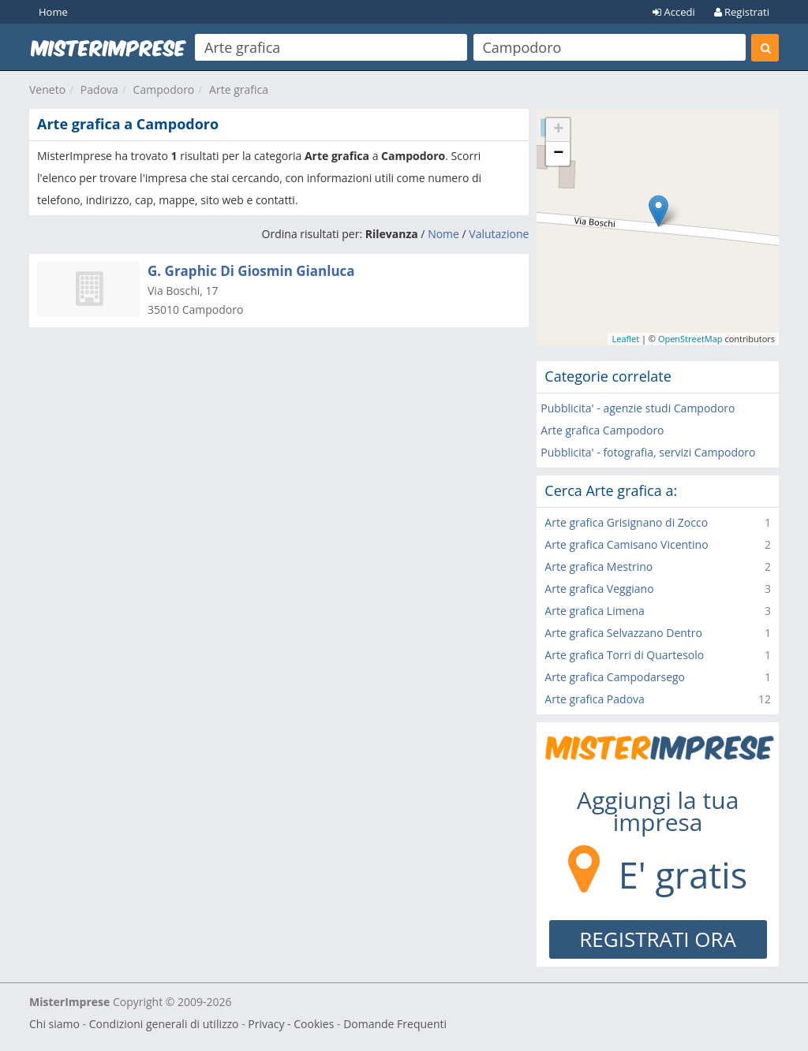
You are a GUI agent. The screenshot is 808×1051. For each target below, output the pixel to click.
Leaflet (625, 339)
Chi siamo (54, 1023)
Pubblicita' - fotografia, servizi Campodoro (648, 452)
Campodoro (164, 89)
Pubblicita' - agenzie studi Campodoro (638, 408)
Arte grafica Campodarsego (614, 676)
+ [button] (558, 130)
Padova (99, 89)
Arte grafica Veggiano (598, 588)
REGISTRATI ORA (657, 939)
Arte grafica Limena (594, 610)
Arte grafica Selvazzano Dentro (623, 632)
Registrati (741, 12)
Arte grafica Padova (594, 698)
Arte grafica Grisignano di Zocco (626, 522)
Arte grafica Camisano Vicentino (626, 544)
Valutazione (499, 233)
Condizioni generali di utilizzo (164, 1023)
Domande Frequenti (395, 1023)
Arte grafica (238, 89)
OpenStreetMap (690, 339)
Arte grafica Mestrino (598, 566)
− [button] (558, 154)
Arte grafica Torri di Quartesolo (624, 654)
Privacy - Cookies (291, 1023)
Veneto (47, 89)
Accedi (674, 12)
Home (53, 12)
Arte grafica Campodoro (602, 430)
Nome (443, 233)
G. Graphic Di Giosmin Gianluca (251, 271)
